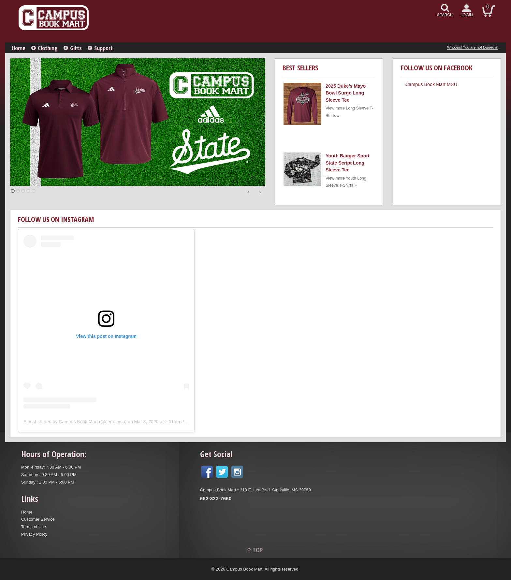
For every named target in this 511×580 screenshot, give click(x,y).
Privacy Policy (34, 534)
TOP (258, 549)
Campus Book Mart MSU (431, 84)
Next (260, 192)
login (466, 15)
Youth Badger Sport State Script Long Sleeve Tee (348, 162)
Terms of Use (33, 526)
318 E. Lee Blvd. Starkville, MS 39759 (275, 489)
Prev (249, 192)
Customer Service (38, 519)
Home (18, 48)
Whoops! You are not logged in (472, 47)
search (445, 15)
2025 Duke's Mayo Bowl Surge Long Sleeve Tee (346, 93)
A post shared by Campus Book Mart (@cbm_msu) (74, 421)
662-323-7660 (216, 498)
